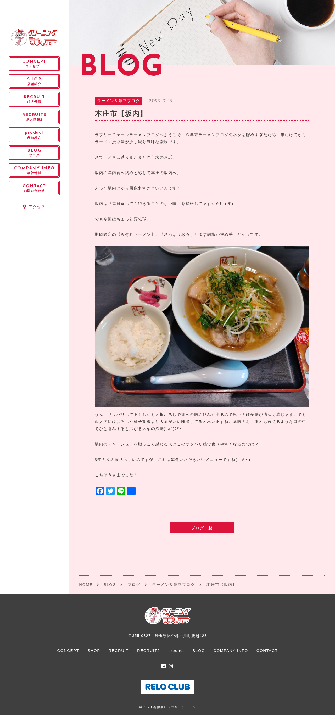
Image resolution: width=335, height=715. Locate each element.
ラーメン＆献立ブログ (118, 101)
